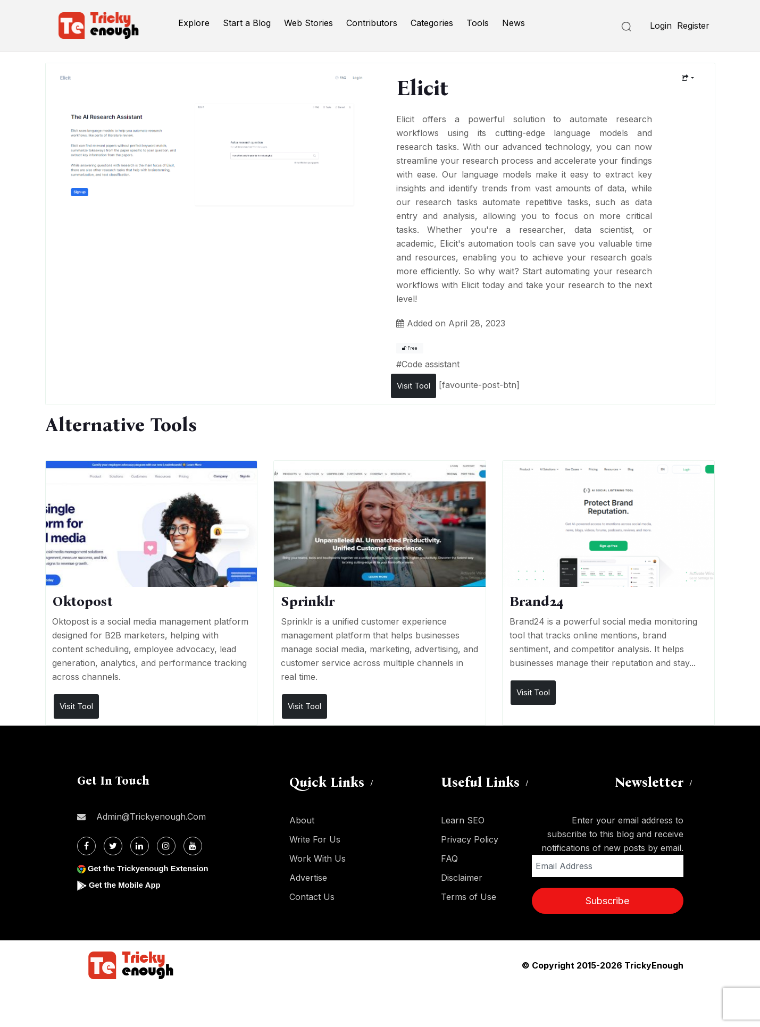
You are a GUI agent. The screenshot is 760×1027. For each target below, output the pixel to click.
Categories (432, 23)
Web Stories (308, 23)
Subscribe (607, 900)
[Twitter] (113, 846)
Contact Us (312, 896)
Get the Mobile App (127, 884)
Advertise (308, 877)
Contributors (371, 23)
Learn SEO (463, 820)
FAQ (449, 858)
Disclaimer (461, 877)
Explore (194, 23)
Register (693, 25)
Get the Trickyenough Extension (153, 868)
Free (409, 348)
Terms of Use (468, 896)
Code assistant (431, 364)
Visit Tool (413, 386)
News (513, 23)
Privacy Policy (469, 839)
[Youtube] (192, 846)
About (301, 820)
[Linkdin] (139, 846)
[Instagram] (166, 846)
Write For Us (314, 839)
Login (661, 25)
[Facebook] (86, 846)
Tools (477, 23)
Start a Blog (247, 23)
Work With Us (317, 858)
